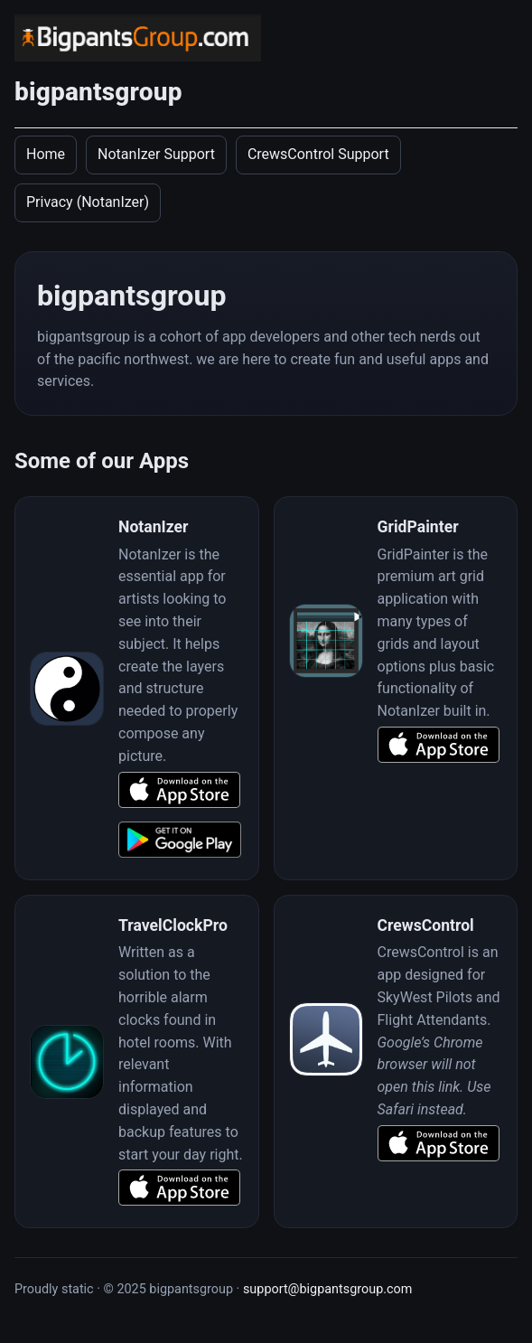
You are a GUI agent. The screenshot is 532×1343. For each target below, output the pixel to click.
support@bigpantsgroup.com (327, 1289)
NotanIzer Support (156, 154)
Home (45, 154)
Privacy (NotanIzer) (87, 202)
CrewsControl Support (318, 154)
